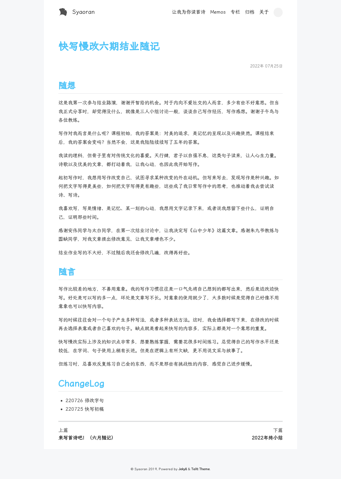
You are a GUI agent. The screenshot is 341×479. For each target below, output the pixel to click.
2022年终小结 (267, 438)
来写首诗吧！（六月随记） (87, 438)
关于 (264, 12)
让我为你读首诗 (188, 12)
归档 (249, 12)
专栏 (235, 12)
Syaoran (83, 12)
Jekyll (182, 469)
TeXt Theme (200, 469)
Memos (218, 12)
